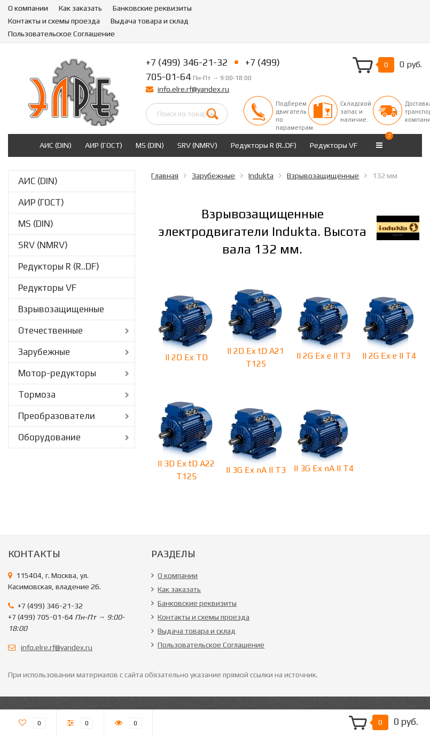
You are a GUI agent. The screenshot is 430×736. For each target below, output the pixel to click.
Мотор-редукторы (57, 373)
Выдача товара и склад (150, 21)
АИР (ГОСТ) (103, 145)
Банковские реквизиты (152, 8)
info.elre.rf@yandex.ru (193, 89)
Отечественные (50, 330)
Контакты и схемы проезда (54, 21)
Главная (164, 175)
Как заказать (80, 8)
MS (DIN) (150, 145)
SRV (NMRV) (197, 145)
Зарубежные (44, 351)
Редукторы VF (333, 145)
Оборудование (49, 437)
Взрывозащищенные (61, 309)
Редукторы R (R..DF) (263, 145)
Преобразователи (56, 415)
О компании (28, 8)
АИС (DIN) (56, 145)
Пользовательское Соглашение (61, 33)
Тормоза (37, 394)
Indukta (260, 175)
